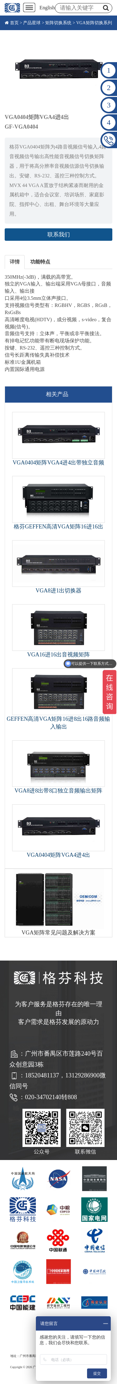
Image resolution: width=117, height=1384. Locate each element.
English (47, 7)
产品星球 (32, 23)
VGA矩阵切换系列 (94, 23)
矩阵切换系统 (58, 23)
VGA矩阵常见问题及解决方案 (58, 933)
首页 (14, 23)
